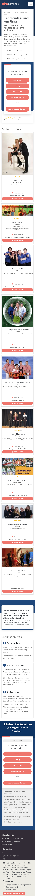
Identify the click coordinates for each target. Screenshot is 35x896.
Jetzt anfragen (17, 198)
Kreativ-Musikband (17, 434)
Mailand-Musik (17, 222)
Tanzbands (23, 12)
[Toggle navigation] (30, 4)
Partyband (15, 12)
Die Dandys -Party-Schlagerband (17, 382)
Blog (3, 859)
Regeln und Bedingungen (10, 856)
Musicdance (17, 181)
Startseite (7, 12)
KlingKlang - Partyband (17, 524)
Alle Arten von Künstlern (17, 109)
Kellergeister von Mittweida (17, 330)
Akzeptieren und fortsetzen (14, 893)
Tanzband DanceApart (17, 570)
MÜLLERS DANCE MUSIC (17, 480)
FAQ (2, 853)
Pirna (5, 14)
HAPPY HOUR (17, 269)
